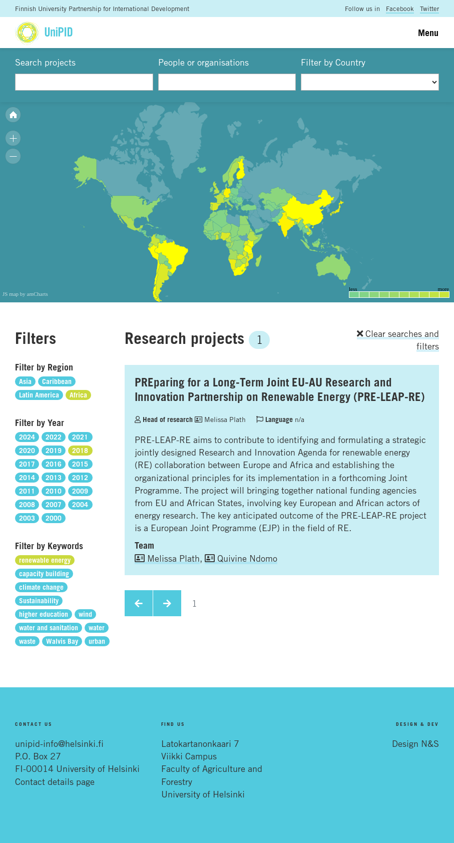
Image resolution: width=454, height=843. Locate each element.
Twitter (429, 9)
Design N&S (415, 743)
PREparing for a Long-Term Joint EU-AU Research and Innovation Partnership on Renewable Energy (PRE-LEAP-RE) (280, 389)
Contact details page (55, 781)
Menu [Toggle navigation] (428, 32)
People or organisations (203, 62)
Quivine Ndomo (241, 558)
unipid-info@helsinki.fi (59, 743)
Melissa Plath (220, 419)
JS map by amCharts (25, 294)
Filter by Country (333, 62)
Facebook (400, 9)
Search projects (45, 62)
